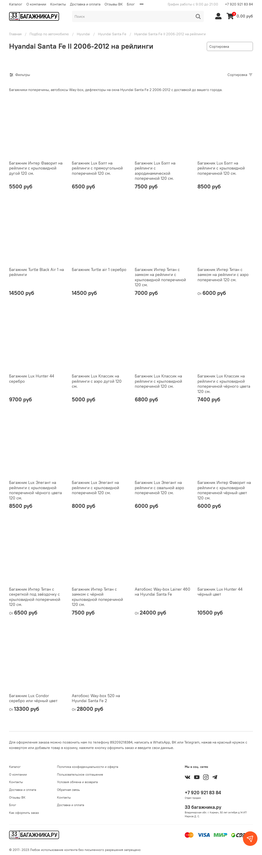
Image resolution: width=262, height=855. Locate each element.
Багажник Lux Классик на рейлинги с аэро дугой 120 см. (97, 381)
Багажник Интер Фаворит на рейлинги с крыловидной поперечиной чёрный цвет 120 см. (224, 490)
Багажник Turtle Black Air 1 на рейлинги (36, 272)
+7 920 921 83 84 (239, 4)
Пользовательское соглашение (80, 774)
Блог (131, 4)
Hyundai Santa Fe (112, 34)
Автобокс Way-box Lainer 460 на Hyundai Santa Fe (162, 592)
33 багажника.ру (203, 807)
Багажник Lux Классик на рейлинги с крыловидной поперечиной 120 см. (158, 381)
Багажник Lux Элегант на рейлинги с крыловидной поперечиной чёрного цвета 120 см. (35, 490)
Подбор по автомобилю (49, 34)
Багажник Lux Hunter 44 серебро (31, 378)
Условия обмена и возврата (77, 782)
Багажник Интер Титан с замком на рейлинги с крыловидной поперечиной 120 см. (160, 277)
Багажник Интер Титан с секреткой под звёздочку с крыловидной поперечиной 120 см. (34, 597)
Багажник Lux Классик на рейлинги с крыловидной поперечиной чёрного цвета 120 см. (223, 383)
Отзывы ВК (114, 4)
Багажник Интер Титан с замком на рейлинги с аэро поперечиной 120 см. (223, 274)
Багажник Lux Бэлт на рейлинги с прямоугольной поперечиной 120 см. (97, 168)
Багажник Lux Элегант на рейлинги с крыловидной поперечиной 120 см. (95, 487)
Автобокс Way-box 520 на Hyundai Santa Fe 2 (96, 698)
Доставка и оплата (85, 4)
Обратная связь (68, 790)
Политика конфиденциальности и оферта (87, 767)
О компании (36, 4)
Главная (15, 34)
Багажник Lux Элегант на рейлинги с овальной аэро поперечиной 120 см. (159, 487)
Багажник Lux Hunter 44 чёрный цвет (219, 592)
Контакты (58, 4)
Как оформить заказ (24, 813)
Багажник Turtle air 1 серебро (99, 269)
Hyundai (83, 34)
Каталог (15, 4)
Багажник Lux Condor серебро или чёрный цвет (33, 698)
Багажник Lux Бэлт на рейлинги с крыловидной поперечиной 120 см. (221, 168)
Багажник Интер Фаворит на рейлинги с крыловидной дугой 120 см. (35, 168)
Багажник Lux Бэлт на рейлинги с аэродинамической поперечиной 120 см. (155, 170)
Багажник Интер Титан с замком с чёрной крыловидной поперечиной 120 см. (97, 597)
